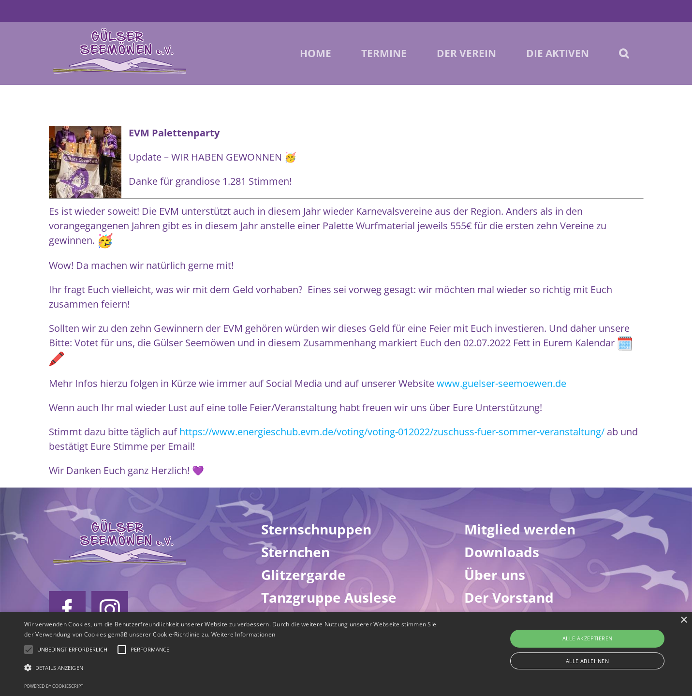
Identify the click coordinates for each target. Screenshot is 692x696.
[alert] (346, 654)
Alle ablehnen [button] (587, 661)
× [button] (683, 620)
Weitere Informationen (243, 634)
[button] (624, 53)
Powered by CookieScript (53, 686)
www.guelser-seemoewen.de (501, 383)
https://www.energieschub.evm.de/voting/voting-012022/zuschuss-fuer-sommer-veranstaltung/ (391, 431)
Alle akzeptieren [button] (587, 638)
